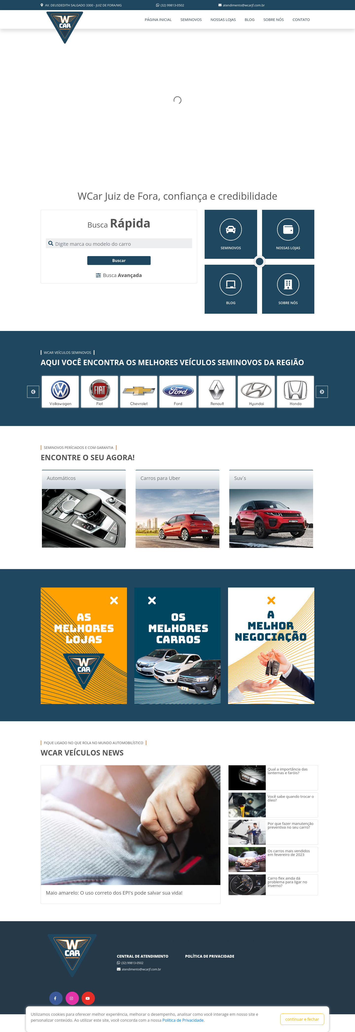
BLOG (250, 19)
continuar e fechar (302, 1019)
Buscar (118, 260)
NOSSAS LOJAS (223, 19)
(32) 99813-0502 (170, 5)
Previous (33, 392)
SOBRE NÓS (274, 19)
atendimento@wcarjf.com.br (241, 5)
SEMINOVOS (191, 19)
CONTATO (301, 19)
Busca (119, 275)
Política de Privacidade (183, 1020)
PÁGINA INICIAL (158, 19)
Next (322, 392)
